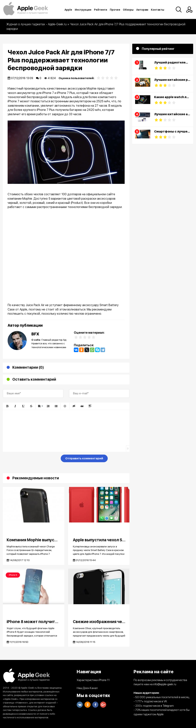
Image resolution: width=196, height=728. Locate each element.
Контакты (158, 9)
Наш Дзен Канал (87, 688)
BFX (35, 334)
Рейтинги (101, 9)
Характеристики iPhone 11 (93, 680)
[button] (7, 406)
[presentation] (32, 459)
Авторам (143, 9)
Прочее (115, 9)
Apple (69, 9)
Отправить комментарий (84, 458)
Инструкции (83, 9)
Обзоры (128, 9)
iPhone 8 (13, 575)
